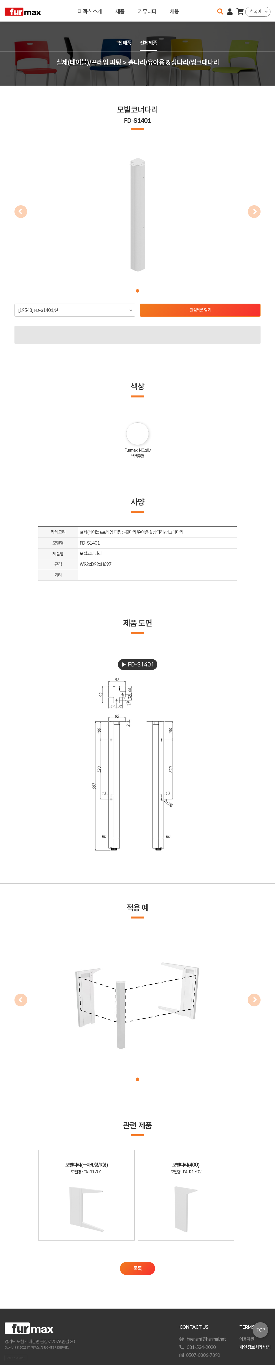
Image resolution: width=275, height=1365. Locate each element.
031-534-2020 (201, 1347)
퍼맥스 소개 (90, 10)
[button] (137, 291)
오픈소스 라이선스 (16, 1358)
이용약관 (246, 1339)
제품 (119, 10)
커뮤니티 (147, 10)
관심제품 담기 (200, 310)
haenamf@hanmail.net (206, 1339)
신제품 (124, 43)
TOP (260, 1330)
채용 (174, 10)
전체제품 (149, 43)
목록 (137, 1273)
